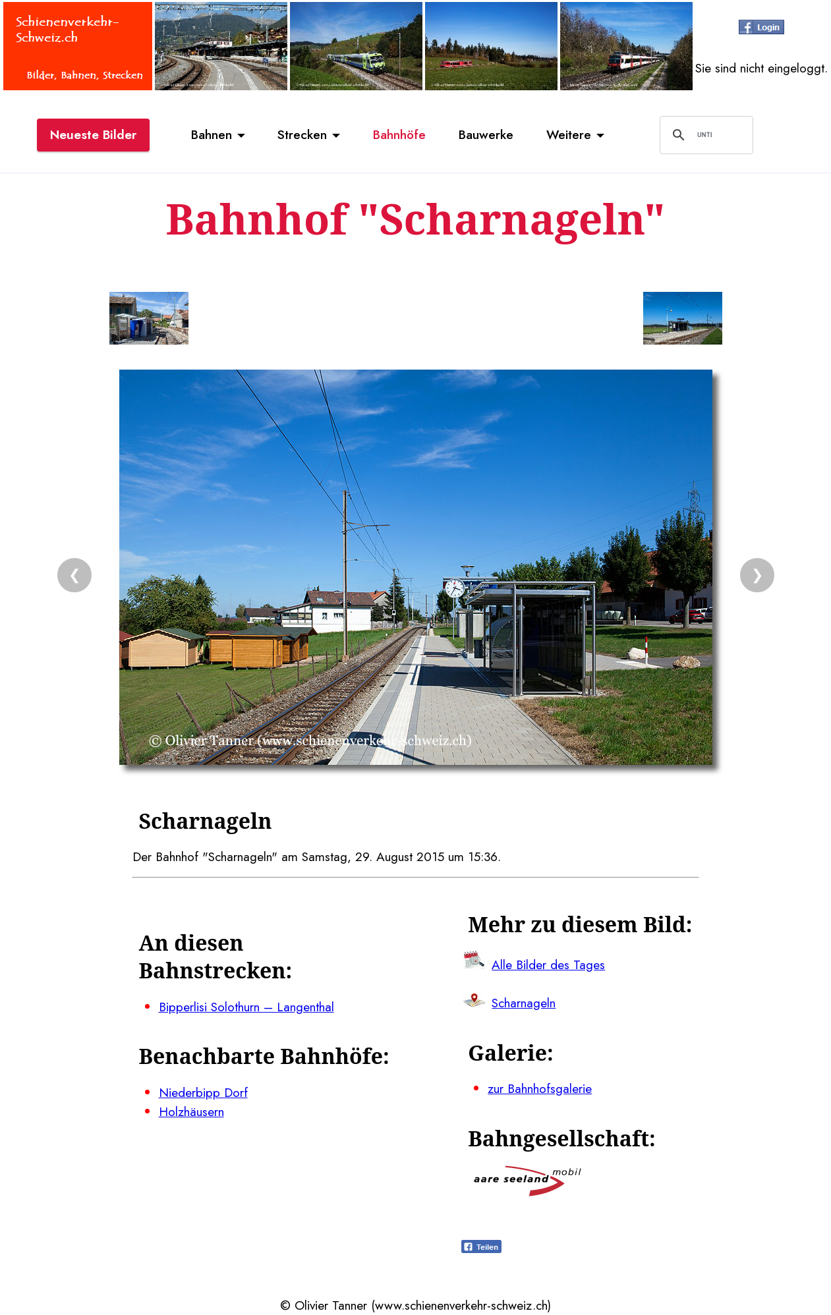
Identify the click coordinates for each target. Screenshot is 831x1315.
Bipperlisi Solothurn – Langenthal (246, 1006)
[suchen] (704, 135)
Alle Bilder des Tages (548, 964)
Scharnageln (524, 1002)
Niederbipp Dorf (203, 1092)
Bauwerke (486, 134)
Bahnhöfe (399, 134)
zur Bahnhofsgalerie (540, 1088)
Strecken (302, 134)
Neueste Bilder (93, 134)
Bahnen (211, 134)
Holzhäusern (191, 1111)
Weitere (568, 134)
